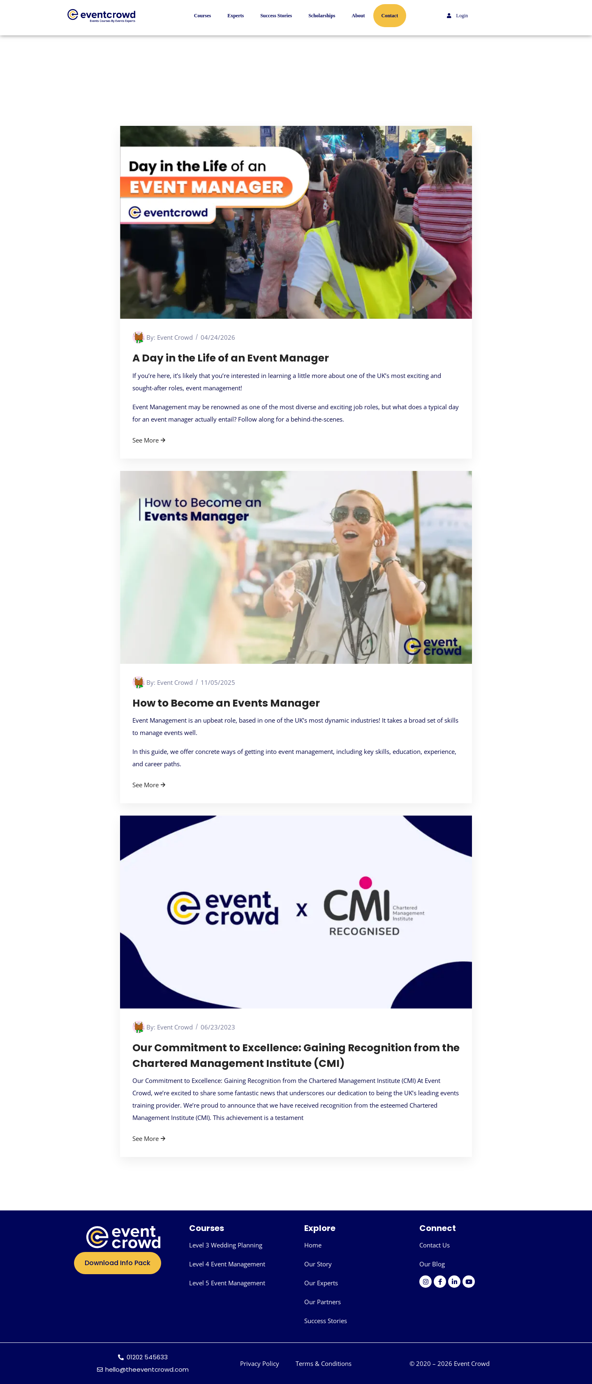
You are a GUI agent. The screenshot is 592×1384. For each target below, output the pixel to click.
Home (312, 1245)
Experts (235, 16)
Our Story (318, 1264)
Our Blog (432, 1264)
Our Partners (322, 1302)
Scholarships (321, 16)
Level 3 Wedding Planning (225, 1245)
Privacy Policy (259, 1363)
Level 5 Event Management (227, 1283)
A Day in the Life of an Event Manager (230, 358)
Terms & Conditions (324, 1363)
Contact (390, 16)
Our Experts (321, 1283)
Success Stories (276, 16)
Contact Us (434, 1245)
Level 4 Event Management (227, 1264)
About (358, 16)
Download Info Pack (117, 1263)
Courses (202, 16)
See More (149, 440)
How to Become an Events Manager (226, 703)
